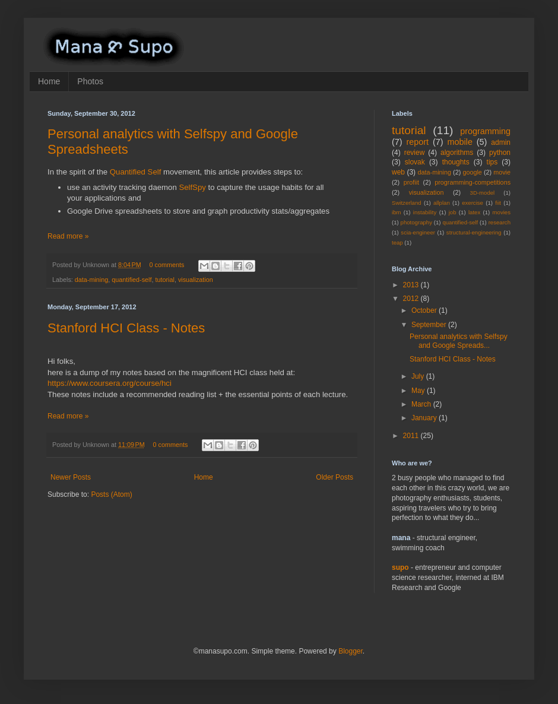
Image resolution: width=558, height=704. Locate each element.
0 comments (167, 264)
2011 (412, 436)
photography (416, 222)
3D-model (482, 192)
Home (49, 81)
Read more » (67, 236)
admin (501, 142)
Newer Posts (70, 477)
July (418, 376)
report (418, 142)
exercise (472, 202)
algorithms (456, 152)
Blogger (350, 651)
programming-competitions (473, 182)
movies (502, 212)
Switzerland (406, 202)
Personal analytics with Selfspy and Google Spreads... (459, 340)
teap (397, 242)
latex (474, 212)
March (422, 404)
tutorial (164, 279)
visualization (195, 279)
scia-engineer (418, 232)
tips (492, 162)
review (414, 152)
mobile (460, 142)
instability (424, 212)
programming (485, 131)
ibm (396, 212)
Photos (90, 81)
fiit (498, 202)
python (500, 152)
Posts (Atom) (111, 494)
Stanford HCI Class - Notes (126, 328)
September (429, 325)
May (419, 390)
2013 (412, 285)
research (500, 222)
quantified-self (131, 279)
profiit (411, 182)
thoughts (456, 162)
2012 (412, 298)
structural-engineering (474, 232)
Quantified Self (135, 171)
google (471, 172)
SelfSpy (192, 187)
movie (502, 172)
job (452, 212)
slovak (415, 162)
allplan (441, 202)
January (425, 418)
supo (400, 567)
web (398, 172)
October (425, 310)
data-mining (91, 279)
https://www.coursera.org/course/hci (109, 383)
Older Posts (334, 477)
